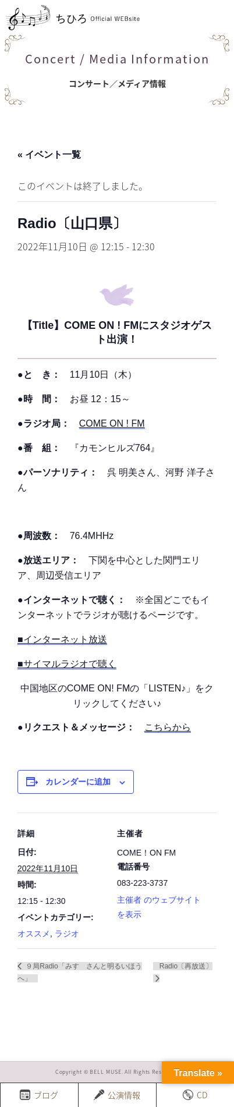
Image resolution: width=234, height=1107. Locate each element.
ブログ (39, 1095)
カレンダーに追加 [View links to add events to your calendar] (78, 781)
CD (195, 1095)
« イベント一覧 (49, 154)
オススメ (33, 933)
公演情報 (117, 1095)
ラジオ (67, 933)
